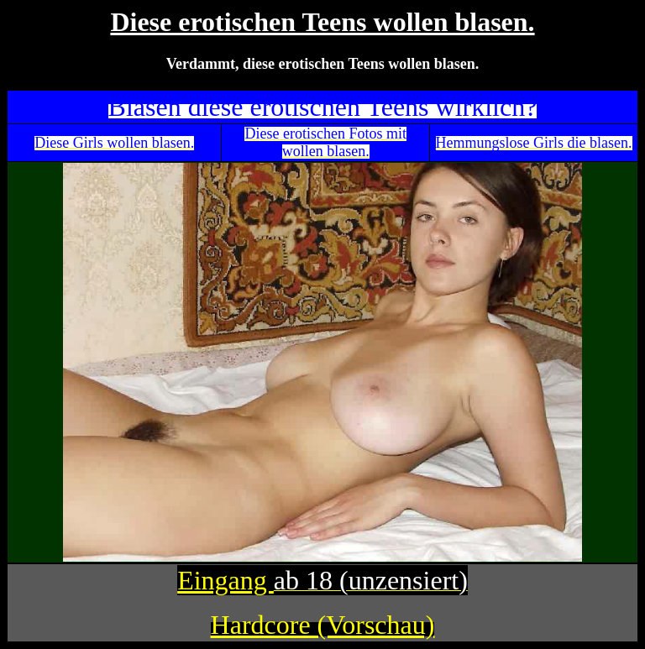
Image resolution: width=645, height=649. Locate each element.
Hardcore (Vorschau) (323, 625)
